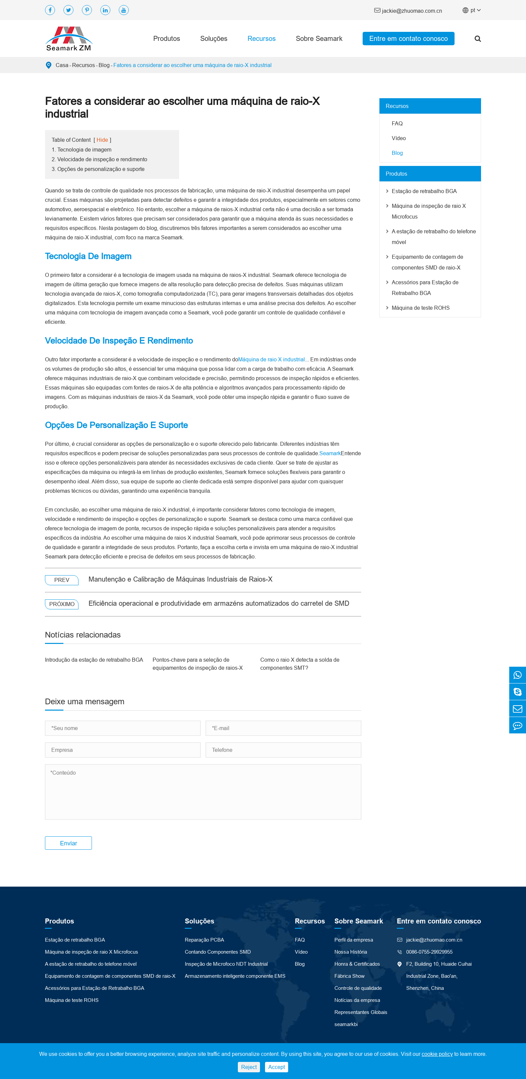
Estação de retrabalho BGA (424, 191)
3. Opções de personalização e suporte (98, 169)
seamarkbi (346, 1024)
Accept (276, 1067)
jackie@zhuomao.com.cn (408, 10)
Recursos (262, 38)
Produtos (166, 38)
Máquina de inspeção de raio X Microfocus (429, 211)
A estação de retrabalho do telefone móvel (434, 236)
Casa (62, 65)
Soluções (213, 38)
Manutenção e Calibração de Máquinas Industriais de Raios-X (180, 579)
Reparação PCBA (204, 940)
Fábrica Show (349, 976)
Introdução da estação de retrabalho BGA (94, 660)
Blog (104, 65)
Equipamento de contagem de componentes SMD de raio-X (427, 262)
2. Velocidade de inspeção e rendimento (99, 159)
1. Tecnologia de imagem (81, 149)
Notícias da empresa (357, 1000)
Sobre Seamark (319, 38)
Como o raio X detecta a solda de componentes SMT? (299, 664)
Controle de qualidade (358, 988)
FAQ (397, 123)
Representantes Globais (360, 1012)
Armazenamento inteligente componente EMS (235, 976)
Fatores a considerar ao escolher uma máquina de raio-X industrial (192, 65)
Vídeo (399, 138)
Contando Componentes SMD (218, 952)
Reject (249, 1067)
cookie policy (437, 1054)
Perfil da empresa (353, 940)
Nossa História (350, 952)
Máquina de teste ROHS (421, 308)
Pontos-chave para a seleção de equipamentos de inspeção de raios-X (198, 664)
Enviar (68, 843)
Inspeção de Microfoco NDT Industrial (226, 964)
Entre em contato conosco (408, 38)
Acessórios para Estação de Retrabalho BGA (425, 287)
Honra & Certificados (357, 964)
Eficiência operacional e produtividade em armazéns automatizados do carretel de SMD (219, 603)
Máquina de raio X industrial (271, 359)
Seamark (330, 453)
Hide (102, 140)
